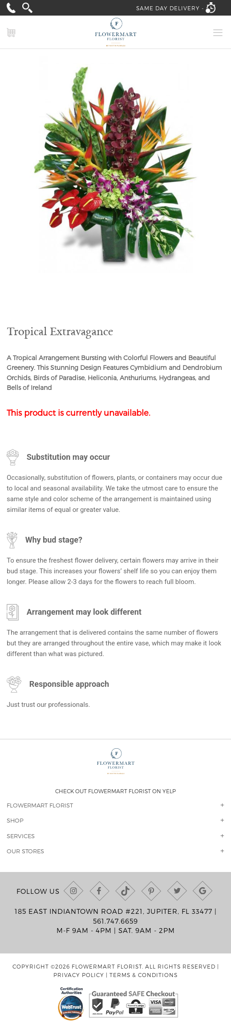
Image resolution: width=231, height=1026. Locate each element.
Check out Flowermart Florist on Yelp (115, 791)
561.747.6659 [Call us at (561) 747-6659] (115, 921)
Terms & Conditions (143, 975)
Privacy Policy (78, 975)
